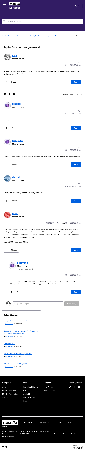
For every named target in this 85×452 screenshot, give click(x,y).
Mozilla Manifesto (9, 390)
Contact (4, 427)
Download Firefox (30, 387)
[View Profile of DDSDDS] (16, 104)
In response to (26, 269)
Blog (25, 401)
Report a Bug (49, 390)
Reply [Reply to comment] (76, 128)
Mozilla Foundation (10, 394)
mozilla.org (28, 422)
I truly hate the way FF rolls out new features (20, 321)
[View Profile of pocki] (15, 213)
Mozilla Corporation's (12, 431)
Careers (5, 397)
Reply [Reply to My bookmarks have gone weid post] (76, 82)
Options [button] (78, 36)
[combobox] (42, 21)
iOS (24, 390)
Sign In (77, 6)
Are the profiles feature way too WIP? (18, 354)
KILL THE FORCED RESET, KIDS (15, 364)
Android (26, 394)
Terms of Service (43, 422)
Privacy (58, 422)
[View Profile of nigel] (14, 55)
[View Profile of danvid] (16, 177)
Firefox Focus (29, 397)
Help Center (48, 387)
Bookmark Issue (9, 344)
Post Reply (71, 304)
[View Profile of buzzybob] (17, 140)
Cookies (70, 422)
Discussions (22, 36)
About (4, 387)
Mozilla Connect (14, 5)
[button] (6, 82)
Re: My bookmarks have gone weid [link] (43, 36)
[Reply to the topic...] (38, 303)
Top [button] (5, 447)
